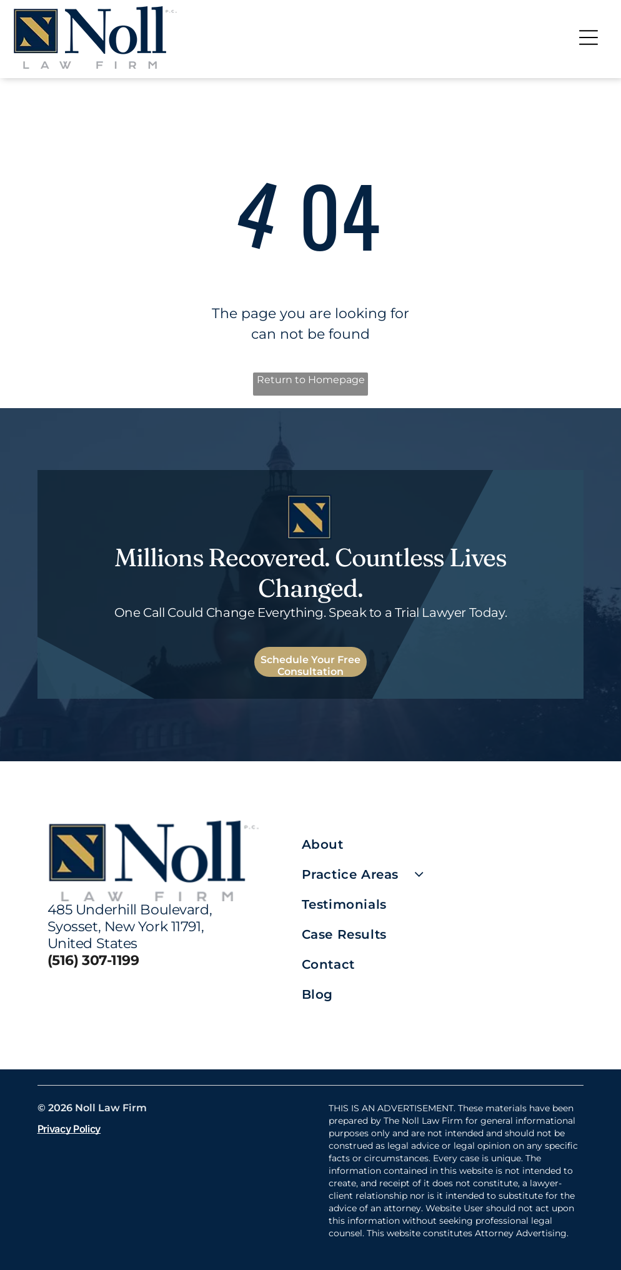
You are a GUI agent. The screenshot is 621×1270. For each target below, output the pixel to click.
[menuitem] (437, 844)
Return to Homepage (311, 380)
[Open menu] (588, 37)
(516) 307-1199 (93, 960)
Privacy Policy (69, 1128)
